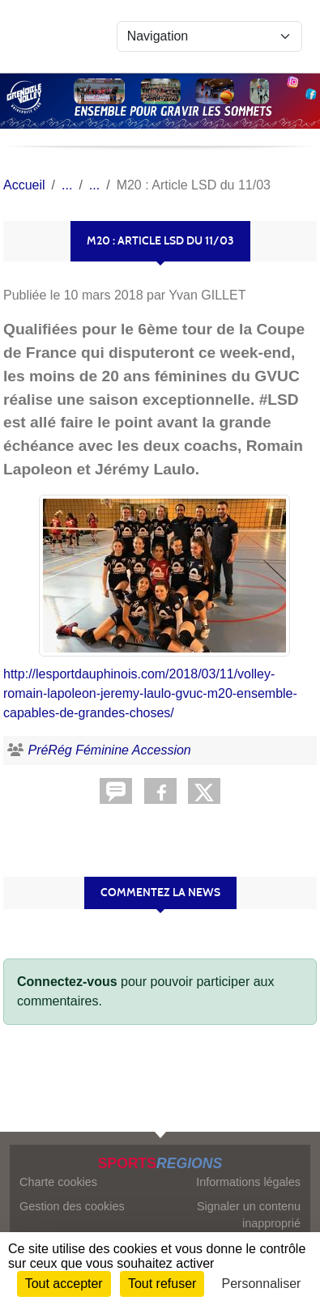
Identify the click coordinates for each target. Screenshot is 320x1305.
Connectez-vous (67, 981)
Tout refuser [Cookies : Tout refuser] (162, 1283)
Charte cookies (58, 1181)
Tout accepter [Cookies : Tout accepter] (64, 1283)
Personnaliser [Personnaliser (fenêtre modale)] (261, 1283)
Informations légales (248, 1181)
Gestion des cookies (72, 1206)
